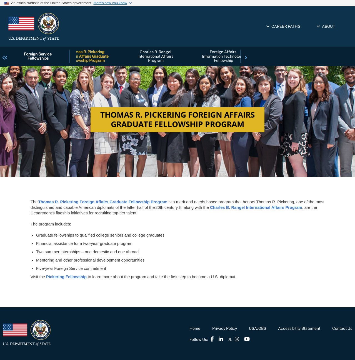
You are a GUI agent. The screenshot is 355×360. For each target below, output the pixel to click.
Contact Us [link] (342, 328)
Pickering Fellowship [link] (66, 277)
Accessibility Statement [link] (299, 328)
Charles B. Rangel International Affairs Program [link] (156, 56)
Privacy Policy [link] (224, 328)
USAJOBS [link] (257, 328)
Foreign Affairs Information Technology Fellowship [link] (223, 56)
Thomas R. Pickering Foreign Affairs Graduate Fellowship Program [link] (86, 56)
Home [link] (194, 328)
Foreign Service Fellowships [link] (38, 56)
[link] (4, 56)
